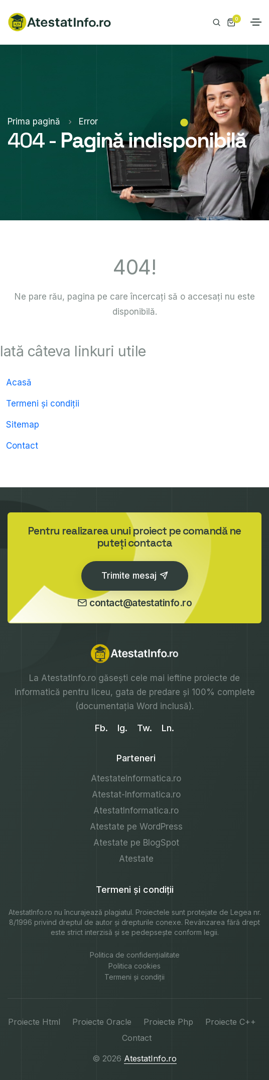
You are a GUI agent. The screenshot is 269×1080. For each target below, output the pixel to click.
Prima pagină (35, 121)
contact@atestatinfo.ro (134, 603)
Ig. (122, 728)
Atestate (136, 859)
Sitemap (22, 425)
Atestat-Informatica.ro (136, 794)
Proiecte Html (34, 1022)
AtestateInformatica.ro (136, 778)
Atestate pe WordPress (136, 827)
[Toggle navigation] (255, 22)
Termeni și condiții (42, 403)
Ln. (168, 728)
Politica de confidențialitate (135, 955)
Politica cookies (134, 966)
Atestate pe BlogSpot (136, 843)
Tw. (144, 728)
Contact (22, 446)
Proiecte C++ (230, 1022)
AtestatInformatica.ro (136, 810)
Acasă (19, 382)
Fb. (101, 728)
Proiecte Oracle (101, 1022)
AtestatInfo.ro (68, 678)
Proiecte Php (168, 1022)
